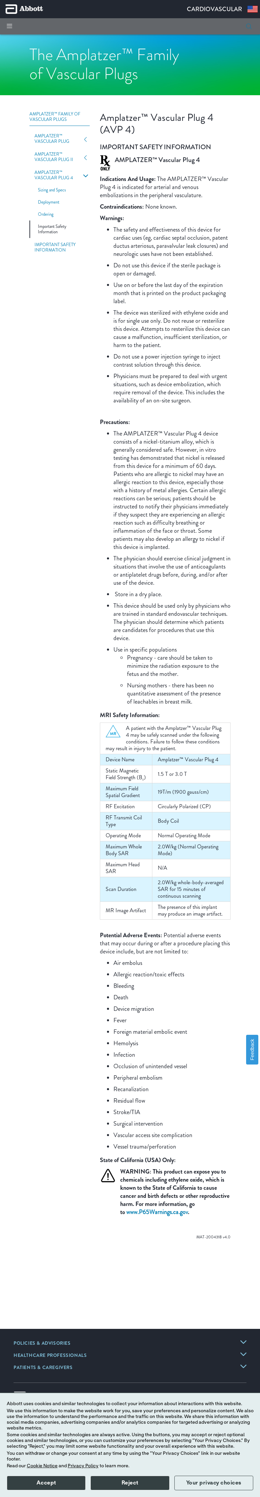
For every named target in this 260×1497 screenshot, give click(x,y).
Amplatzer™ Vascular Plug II (54, 157)
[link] (42, 1344)
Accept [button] (46, 1483)
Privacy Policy (83, 1466)
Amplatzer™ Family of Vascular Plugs (54, 117)
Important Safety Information (52, 229)
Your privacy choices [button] (213, 1483)
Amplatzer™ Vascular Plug (52, 138)
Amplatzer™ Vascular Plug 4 (54, 175)
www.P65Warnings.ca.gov (157, 1212)
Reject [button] (130, 1483)
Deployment (48, 202)
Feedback (252, 1049)
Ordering (45, 214)
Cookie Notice (42, 1466)
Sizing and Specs (52, 190)
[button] (249, 26)
